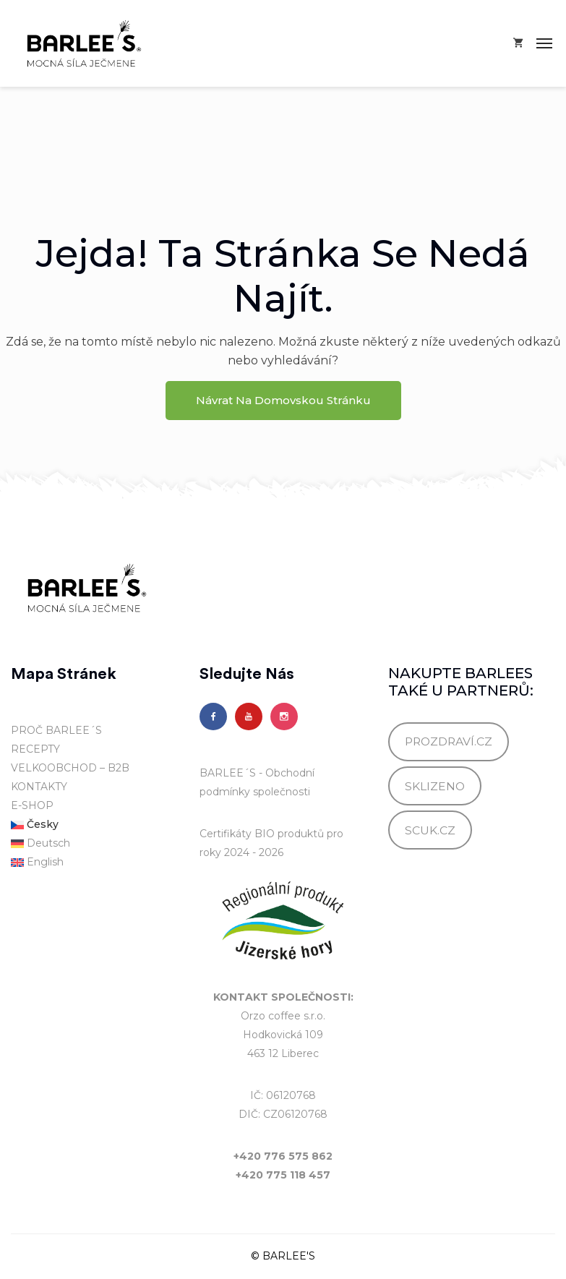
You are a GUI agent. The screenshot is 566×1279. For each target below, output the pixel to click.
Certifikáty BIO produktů (262, 833)
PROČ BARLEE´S (56, 730)
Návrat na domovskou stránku (283, 400)
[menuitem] (94, 825)
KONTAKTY (39, 786)
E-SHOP (32, 805)
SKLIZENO (435, 786)
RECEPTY (35, 749)
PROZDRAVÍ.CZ (448, 741)
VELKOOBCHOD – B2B (70, 767)
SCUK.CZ (430, 830)
